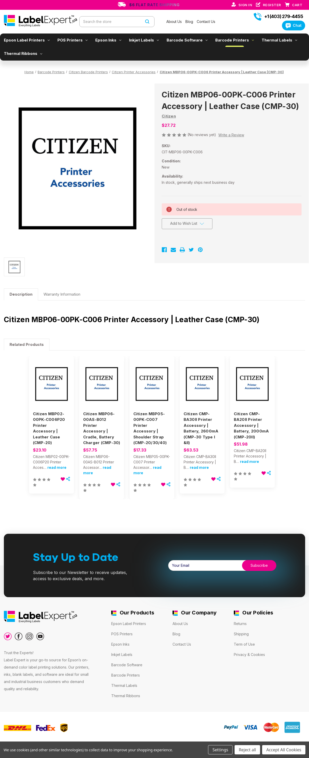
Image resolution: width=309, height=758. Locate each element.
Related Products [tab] (27, 344)
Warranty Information (62, 294)
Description (21, 294)
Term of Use (244, 644)
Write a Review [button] (231, 135)
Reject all (247, 750)
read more (56, 467)
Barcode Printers (234, 40)
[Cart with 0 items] (297, 5)
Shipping (241, 634)
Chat (294, 25)
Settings (220, 750)
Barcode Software (187, 40)
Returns (240, 623)
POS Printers (72, 40)
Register (272, 5)
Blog (189, 21)
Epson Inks (108, 40)
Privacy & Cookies (249, 654)
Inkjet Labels (144, 40)
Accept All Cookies (283, 750)
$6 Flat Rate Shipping (154, 5)
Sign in (245, 5)
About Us (174, 21)
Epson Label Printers (27, 40)
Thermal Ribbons (23, 53)
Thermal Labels (279, 40)
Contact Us (206, 21)
